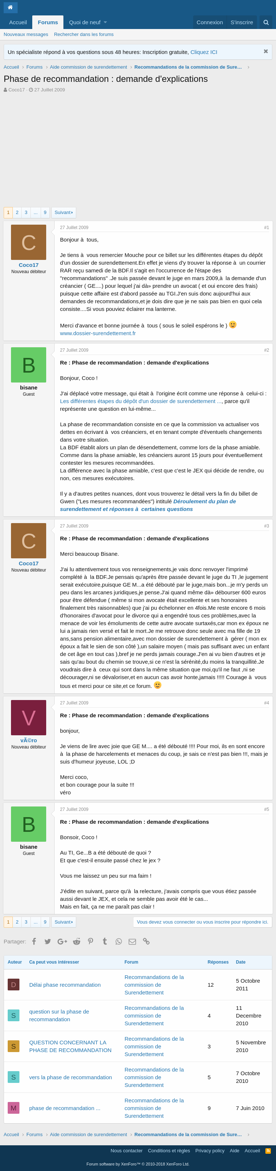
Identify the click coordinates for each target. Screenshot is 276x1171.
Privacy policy (209, 1150)
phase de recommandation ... (64, 1108)
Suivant (62, 212)
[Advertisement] (138, 148)
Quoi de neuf (84, 22)
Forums (48, 22)
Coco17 (16, 90)
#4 (266, 703)
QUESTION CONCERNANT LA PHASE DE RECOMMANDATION (70, 1046)
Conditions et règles (169, 1150)
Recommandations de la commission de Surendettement (154, 985)
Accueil (18, 22)
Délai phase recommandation (65, 985)
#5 (266, 809)
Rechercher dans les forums (84, 34)
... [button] (36, 212)
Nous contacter (127, 1150)
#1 (266, 227)
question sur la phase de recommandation (59, 1015)
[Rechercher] (266, 22)
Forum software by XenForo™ (138, 1164)
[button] (105, 22)
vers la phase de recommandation (70, 1077)
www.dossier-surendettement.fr (99, 333)
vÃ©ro (29, 740)
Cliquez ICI (204, 52)
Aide (234, 1150)
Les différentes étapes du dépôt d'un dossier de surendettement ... (141, 401)
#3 (266, 526)
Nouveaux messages (26, 34)
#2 (266, 350)
